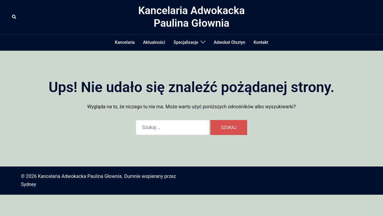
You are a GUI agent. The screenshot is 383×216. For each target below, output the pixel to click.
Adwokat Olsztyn (229, 42)
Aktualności (154, 42)
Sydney (28, 184)
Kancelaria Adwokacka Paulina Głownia (191, 16)
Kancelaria (125, 42)
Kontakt (261, 42)
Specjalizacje (186, 42)
